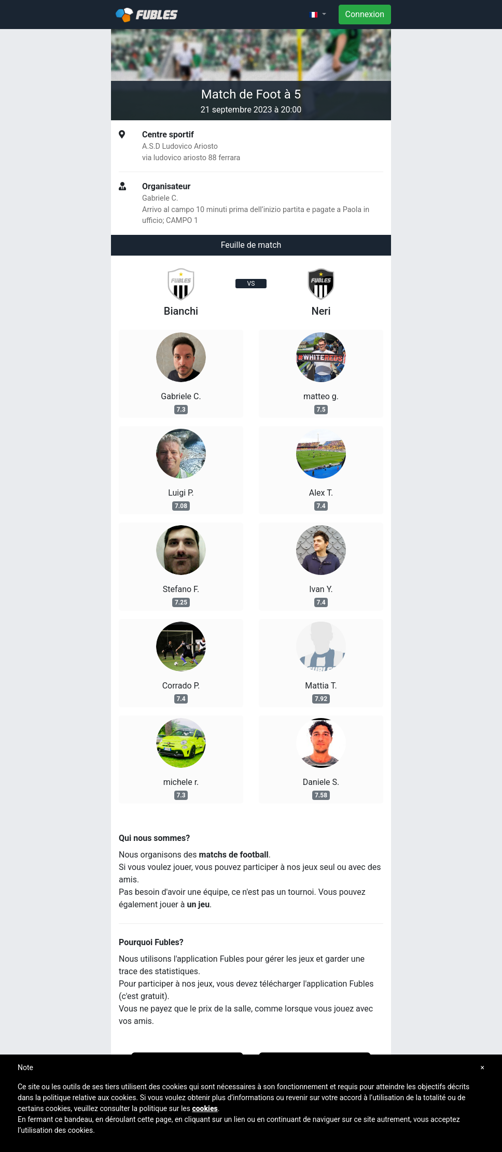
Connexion (364, 14)
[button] (317, 14)
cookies (204, 1108)
